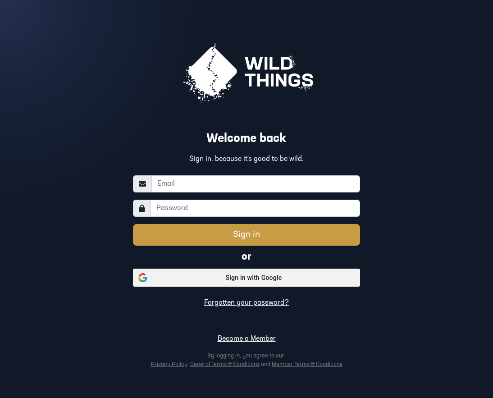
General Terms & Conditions (225, 364)
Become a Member (247, 339)
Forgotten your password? (246, 303)
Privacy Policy (169, 364)
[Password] (255, 208)
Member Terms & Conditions (307, 364)
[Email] (255, 183)
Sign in (246, 234)
